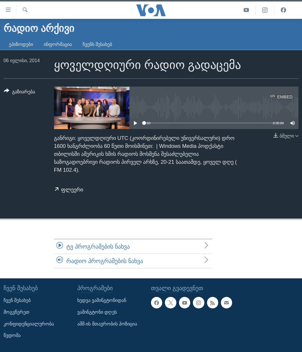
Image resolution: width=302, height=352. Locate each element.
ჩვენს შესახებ (97, 44)
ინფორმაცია (58, 44)
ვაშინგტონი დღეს (97, 312)
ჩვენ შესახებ (17, 300)
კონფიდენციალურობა (29, 323)
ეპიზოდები (21, 44)
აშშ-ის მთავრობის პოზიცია (107, 323)
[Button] (19, 93)
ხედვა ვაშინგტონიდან (101, 300)
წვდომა (12, 335)
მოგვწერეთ (16, 312)
